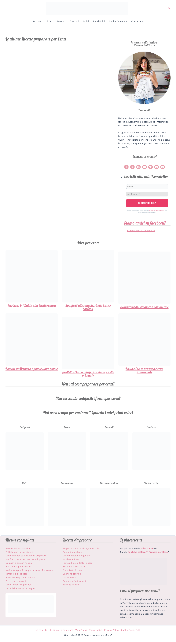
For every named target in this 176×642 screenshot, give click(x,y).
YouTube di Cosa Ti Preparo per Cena (148, 552)
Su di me (54, 630)
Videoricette (95, 630)
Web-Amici (81, 630)
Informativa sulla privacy (157, 210)
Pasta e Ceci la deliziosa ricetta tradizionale (144, 370)
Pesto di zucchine (72, 552)
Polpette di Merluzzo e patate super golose (32, 369)
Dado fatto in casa (72, 570)
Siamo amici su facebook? (145, 223)
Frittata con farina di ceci (19, 552)
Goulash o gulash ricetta (19, 563)
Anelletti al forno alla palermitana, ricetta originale (88, 373)
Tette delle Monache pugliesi (21, 588)
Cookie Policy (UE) (131, 630)
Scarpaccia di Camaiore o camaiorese (144, 307)
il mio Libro (67, 630)
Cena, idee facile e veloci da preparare (26, 555)
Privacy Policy (111, 630)
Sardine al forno (71, 559)
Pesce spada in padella (18, 548)
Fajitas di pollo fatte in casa (77, 563)
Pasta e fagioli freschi (74, 581)
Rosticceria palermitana (18, 566)
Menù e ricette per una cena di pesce (25, 559)
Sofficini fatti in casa (74, 566)
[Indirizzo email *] (147, 194)
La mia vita (41, 630)
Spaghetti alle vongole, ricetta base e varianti (88, 307)
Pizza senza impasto (16, 581)
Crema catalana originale (76, 555)
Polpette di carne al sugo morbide (81, 548)
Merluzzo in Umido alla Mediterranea (32, 305)
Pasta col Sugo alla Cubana (20, 577)
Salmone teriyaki (72, 573)
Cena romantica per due (18, 584)
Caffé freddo (69, 577)
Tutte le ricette (71, 584)
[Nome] (147, 186)
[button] (169, 8)
